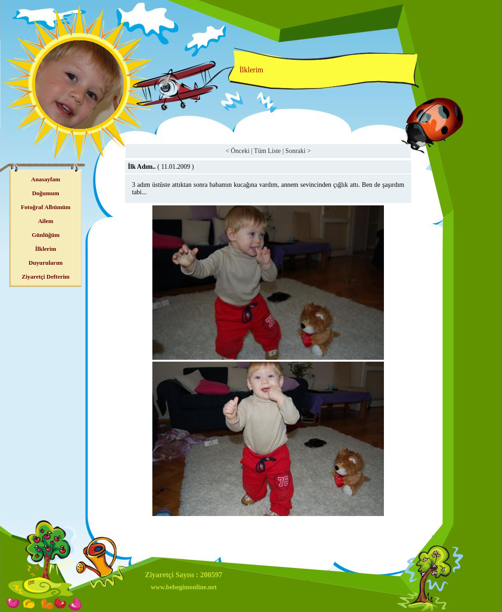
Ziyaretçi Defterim (45, 276)
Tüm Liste (267, 150)
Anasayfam (45, 179)
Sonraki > (298, 150)
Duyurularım (46, 262)
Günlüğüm (46, 234)
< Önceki (238, 150)
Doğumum (45, 193)
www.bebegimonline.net (183, 587)
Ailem (45, 220)
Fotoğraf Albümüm (45, 207)
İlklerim (45, 248)
